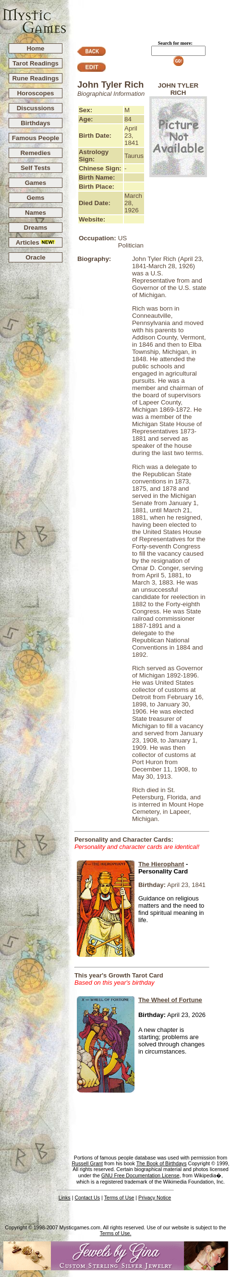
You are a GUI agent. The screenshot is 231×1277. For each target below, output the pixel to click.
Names (35, 212)
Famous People (36, 138)
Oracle (35, 257)
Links (65, 1197)
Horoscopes (35, 93)
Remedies (35, 152)
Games (35, 182)
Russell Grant (87, 1163)
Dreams (36, 227)
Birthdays (35, 123)
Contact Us (87, 1197)
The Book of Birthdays (161, 1163)
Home (35, 48)
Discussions (36, 108)
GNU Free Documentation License (140, 1175)
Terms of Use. (116, 1233)
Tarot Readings (35, 63)
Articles (36, 242)
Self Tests (35, 167)
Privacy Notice (154, 1197)
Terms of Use (119, 1197)
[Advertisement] (149, 15)
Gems (35, 197)
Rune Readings (35, 78)
